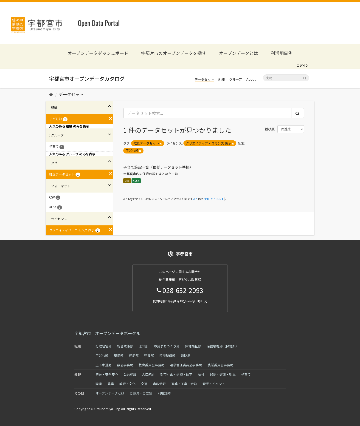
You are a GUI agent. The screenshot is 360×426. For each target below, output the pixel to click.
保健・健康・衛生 (223, 374)
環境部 (119, 355)
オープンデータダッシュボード (98, 53)
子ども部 (102, 355)
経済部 (134, 355)
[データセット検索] (286, 77)
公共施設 (130, 374)
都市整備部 (167, 355)
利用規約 (164, 393)
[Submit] (305, 78)
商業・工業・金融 (184, 383)
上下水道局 (104, 365)
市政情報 (159, 383)
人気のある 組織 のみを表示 (69, 126)
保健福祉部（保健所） (223, 346)
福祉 (201, 374)
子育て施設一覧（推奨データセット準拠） (158, 167)
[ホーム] (51, 94)
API (195, 199)
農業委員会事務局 (220, 365)
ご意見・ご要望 (141, 393)
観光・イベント (213, 383)
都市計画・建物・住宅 (176, 374)
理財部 (143, 346)
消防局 (186, 355)
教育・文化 (127, 383)
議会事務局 (125, 365)
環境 (99, 383)
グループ (235, 79)
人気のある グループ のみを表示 (72, 154)
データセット (204, 79)
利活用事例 (281, 53)
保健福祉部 (193, 346)
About (251, 79)
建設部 (149, 355)
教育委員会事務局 (151, 365)
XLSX (136, 180)
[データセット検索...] (207, 113)
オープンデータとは (238, 53)
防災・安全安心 (107, 374)
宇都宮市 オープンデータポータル (107, 333)
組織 (221, 79)
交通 (144, 383)
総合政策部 (125, 346)
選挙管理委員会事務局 (186, 365)
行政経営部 (104, 346)
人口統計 (148, 374)
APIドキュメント (214, 199)
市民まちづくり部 (167, 346)
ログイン (303, 65)
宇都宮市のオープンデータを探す (173, 53)
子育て (246, 374)
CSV (127, 180)
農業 (110, 383)
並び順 (270, 129)
